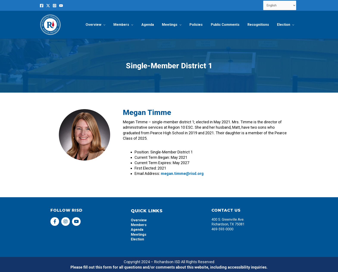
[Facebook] (42, 6)
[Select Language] (279, 5)
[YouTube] (61, 6)
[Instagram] (54, 6)
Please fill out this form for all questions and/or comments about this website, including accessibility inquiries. (169, 267)
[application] (112, 24)
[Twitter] (48, 6)
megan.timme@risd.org (182, 173)
